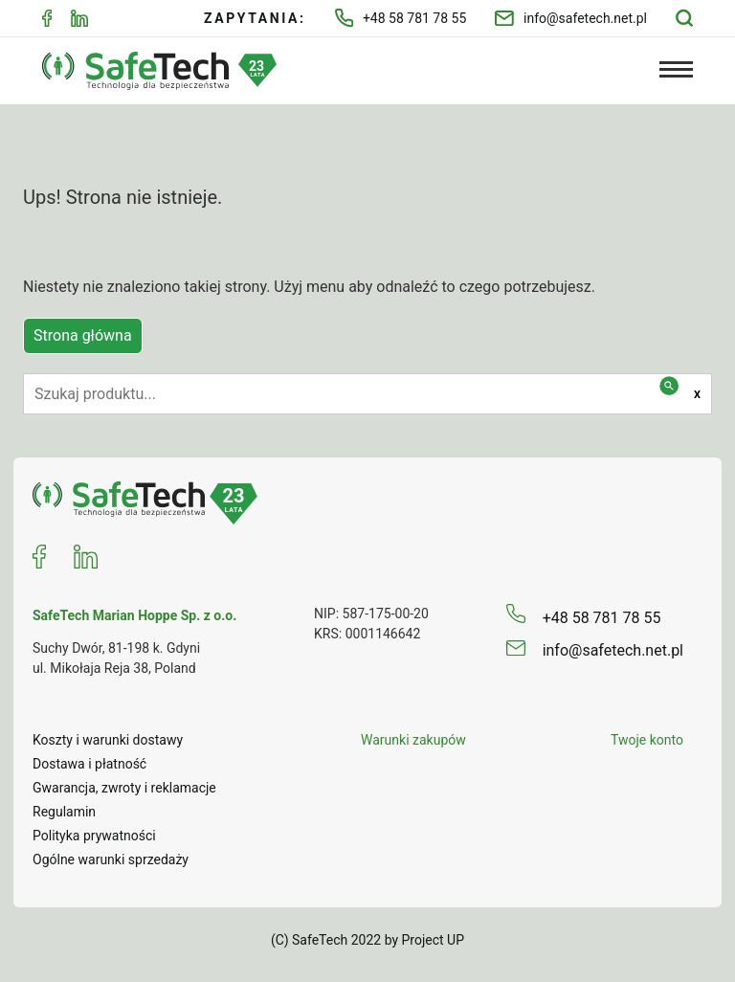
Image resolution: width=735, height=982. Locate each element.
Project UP (433, 940)
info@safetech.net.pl (571, 19)
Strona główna (82, 335)
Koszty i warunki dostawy (108, 740)
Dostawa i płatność (89, 763)
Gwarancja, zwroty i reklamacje (124, 787)
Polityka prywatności (94, 835)
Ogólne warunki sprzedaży (111, 859)
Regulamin (64, 811)
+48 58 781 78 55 (401, 18)
